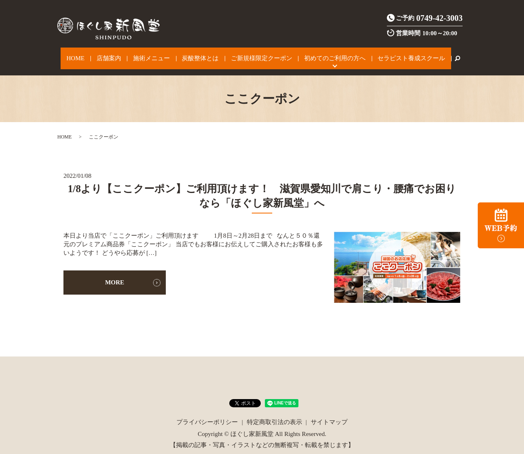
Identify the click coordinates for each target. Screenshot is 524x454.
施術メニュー (156, 54)
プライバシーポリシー (207, 413)
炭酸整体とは (199, 54)
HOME (94, 54)
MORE (114, 273)
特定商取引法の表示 (274, 413)
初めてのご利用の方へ (320, 54)
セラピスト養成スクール (391, 54)
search (433, 54)
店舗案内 (120, 54)
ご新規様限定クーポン (254, 54)
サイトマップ (329, 413)
